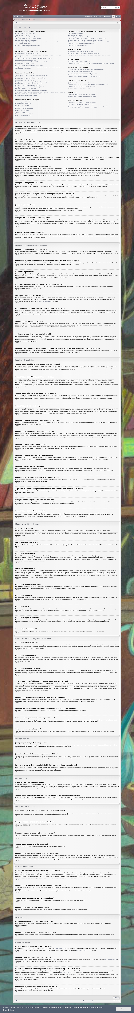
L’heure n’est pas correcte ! (22, 57)
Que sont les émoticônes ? (22, 105)
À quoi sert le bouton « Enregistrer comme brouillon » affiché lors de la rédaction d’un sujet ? (40, 92)
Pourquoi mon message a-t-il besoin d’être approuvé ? (29, 93)
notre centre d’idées (109, 959)
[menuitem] (88, 16)
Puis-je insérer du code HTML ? (23, 103)
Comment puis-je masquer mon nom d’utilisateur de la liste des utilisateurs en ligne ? (38, 55)
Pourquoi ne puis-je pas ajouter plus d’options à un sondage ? (31, 82)
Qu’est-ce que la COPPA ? (22, 35)
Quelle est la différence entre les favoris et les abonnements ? (84, 83)
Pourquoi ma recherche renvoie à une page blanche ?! (82, 73)
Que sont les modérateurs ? (75, 35)
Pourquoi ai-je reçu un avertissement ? (25, 88)
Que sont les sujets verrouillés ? (23, 113)
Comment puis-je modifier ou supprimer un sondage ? (29, 83)
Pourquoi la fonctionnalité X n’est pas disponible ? (81, 104)
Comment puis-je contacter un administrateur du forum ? (83, 107)
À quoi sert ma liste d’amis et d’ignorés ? (79, 61)
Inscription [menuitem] (120, 17)
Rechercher (17, 19)
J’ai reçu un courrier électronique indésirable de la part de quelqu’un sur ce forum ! (90, 55)
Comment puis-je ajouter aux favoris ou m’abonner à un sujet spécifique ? (87, 84)
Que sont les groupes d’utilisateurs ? (78, 36)
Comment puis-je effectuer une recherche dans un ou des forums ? (86, 69)
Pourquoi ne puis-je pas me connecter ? (26, 40)
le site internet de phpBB (43, 301)
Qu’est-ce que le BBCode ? (22, 102)
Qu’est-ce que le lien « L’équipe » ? (77, 45)
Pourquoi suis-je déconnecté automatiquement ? (28, 45)
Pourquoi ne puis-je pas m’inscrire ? (25, 36)
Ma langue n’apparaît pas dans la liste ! (25, 60)
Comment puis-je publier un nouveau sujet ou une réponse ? (31, 75)
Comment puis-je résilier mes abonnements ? (80, 88)
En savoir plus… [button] (8, 1010)
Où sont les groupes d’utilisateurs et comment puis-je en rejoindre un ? (87, 38)
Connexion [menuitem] (117, 17)
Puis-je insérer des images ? (23, 107)
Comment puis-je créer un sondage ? (25, 80)
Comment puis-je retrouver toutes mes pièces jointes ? (82, 96)
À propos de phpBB (81, 950)
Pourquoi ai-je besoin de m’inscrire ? (25, 33)
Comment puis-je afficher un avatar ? (25, 63)
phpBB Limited (58, 948)
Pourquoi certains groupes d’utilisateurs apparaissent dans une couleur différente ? (90, 42)
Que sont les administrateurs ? (76, 33)
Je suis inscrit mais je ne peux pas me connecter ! (28, 38)
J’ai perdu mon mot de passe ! (23, 43)
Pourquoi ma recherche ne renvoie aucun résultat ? (82, 71)
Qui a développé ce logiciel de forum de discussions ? (82, 102)
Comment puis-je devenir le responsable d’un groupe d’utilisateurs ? (86, 40)
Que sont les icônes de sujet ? (23, 115)
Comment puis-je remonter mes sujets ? (26, 95)
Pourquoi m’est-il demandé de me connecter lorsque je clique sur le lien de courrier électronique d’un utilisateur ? (37, 67)
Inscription (33, 19)
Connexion (25, 19)
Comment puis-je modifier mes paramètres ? (27, 53)
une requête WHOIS (65, 972)
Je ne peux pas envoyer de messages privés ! (80, 51)
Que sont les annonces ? (22, 110)
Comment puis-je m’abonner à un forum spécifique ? (82, 86)
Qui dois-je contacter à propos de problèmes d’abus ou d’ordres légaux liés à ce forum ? (91, 106)
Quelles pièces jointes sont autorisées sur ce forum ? (82, 94)
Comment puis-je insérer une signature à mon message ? (30, 78)
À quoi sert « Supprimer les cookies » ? (25, 47)
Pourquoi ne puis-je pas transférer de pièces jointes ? (29, 87)
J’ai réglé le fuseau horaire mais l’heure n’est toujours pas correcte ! (33, 58)
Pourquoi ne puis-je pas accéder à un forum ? (27, 85)
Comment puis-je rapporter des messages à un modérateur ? (31, 90)
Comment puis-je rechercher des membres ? (80, 75)
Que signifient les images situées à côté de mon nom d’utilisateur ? (33, 62)
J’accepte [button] (124, 1009)
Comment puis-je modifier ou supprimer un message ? (29, 76)
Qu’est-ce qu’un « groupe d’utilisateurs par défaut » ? (82, 43)
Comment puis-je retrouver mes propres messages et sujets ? (84, 76)
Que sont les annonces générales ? (24, 108)
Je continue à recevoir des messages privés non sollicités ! (83, 53)
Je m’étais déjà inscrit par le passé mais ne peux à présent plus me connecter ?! (36, 42)
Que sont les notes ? (20, 112)
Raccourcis (15, 17)
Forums (21, 16)
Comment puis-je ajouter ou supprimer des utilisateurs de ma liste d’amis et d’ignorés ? (91, 63)
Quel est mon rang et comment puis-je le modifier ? (29, 65)
